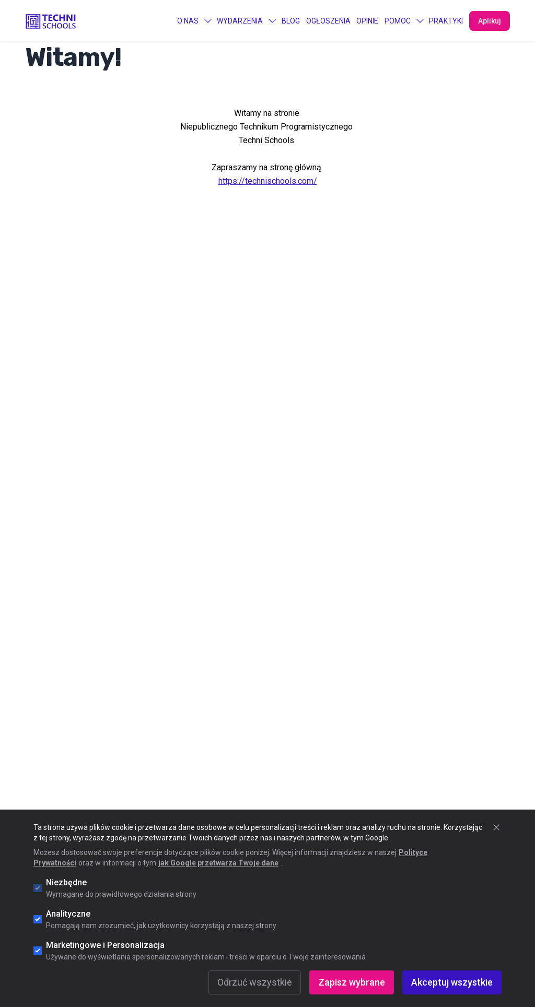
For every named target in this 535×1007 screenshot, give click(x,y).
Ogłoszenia (328, 21)
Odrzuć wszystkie (254, 982)
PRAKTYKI (446, 21)
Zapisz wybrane (351, 982)
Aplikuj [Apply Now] (489, 21)
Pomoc (404, 21)
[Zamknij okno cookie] (496, 827)
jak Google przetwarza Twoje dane (218, 863)
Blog (291, 21)
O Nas (194, 21)
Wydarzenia (246, 21)
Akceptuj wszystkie (452, 982)
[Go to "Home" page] (51, 20)
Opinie (367, 21)
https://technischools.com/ (267, 181)
